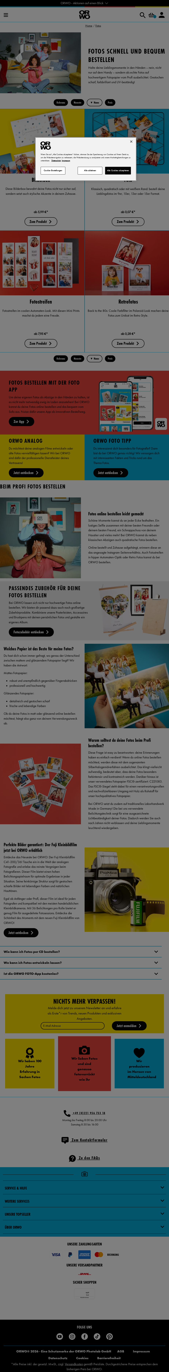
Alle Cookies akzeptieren (118, 170)
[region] (86, 159)
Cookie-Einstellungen (53, 170)
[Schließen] (131, 142)
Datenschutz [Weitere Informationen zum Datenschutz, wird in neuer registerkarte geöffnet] (56, 160)
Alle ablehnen (90, 170)
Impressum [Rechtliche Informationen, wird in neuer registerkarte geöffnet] (66, 160)
